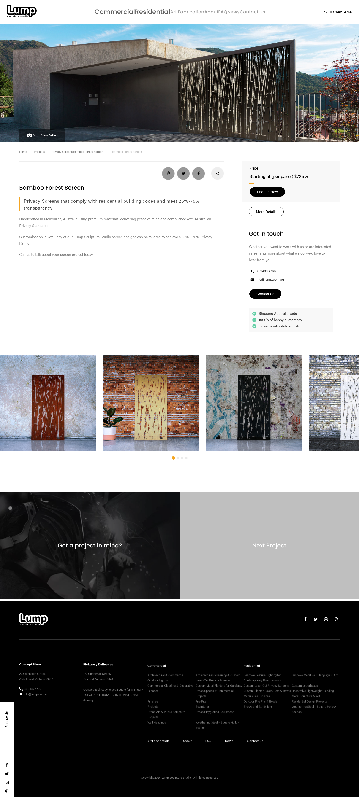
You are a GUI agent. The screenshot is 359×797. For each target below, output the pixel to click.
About (196, 12)
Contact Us (257, 12)
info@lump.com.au (267, 281)
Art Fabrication (168, 12)
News (232, 12)
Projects (39, 153)
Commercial (104, 12)
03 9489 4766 (337, 12)
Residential (135, 12)
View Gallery (49, 137)
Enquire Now (267, 193)
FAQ (214, 12)
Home (23, 153)
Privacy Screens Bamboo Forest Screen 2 (78, 153)
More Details (266, 213)
